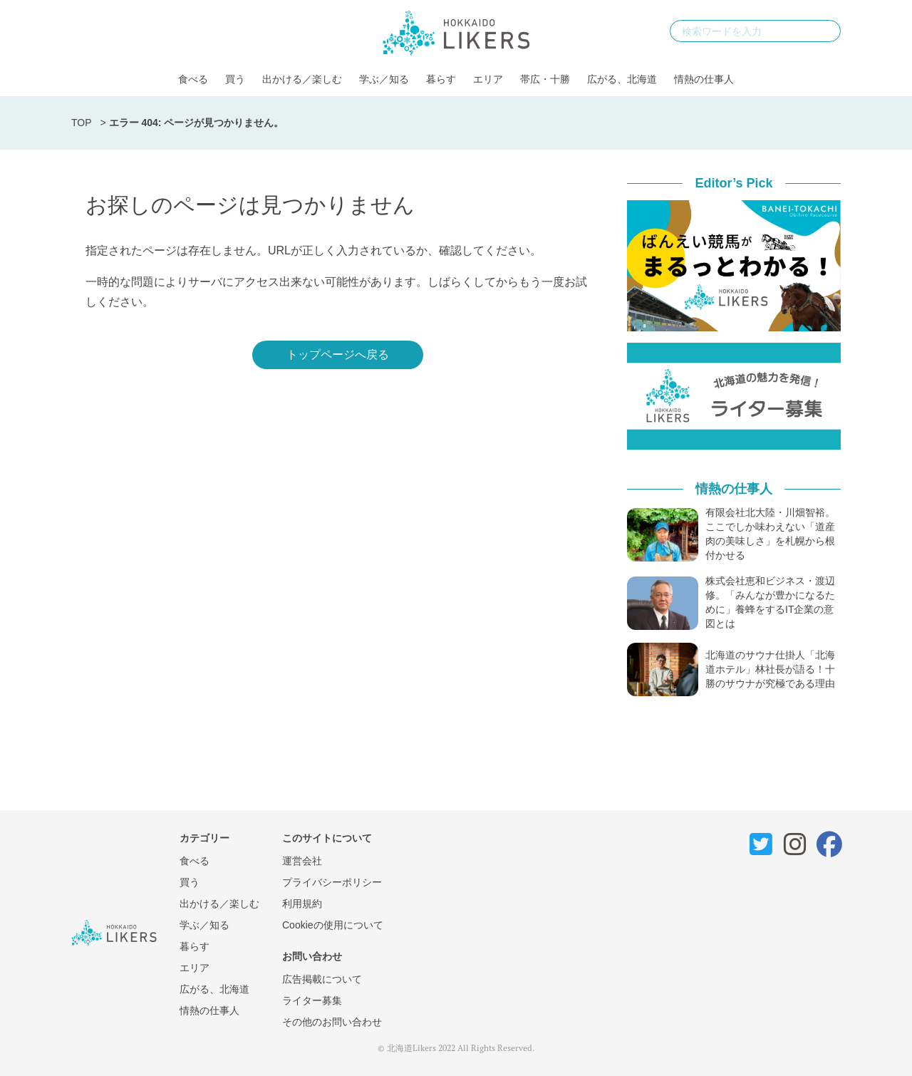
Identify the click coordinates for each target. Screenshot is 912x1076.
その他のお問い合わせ (332, 1022)
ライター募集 (312, 1000)
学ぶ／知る (384, 79)
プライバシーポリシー (332, 882)
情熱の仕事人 (704, 79)
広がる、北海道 (622, 79)
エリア (488, 79)
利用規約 (302, 903)
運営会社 (302, 861)
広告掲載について (322, 979)
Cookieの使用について (332, 925)
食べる (193, 79)
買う (235, 79)
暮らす (441, 79)
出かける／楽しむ (302, 79)
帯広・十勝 (545, 79)
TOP (81, 122)
